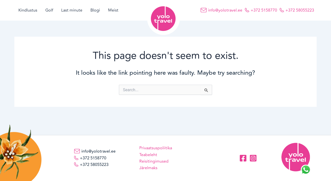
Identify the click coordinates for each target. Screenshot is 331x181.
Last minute (71, 10)
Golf (49, 10)
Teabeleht (148, 155)
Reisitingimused (154, 161)
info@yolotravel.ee (225, 10)
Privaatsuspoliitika (155, 148)
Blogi (95, 10)
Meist (113, 10)
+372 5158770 (264, 10)
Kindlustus (27, 10)
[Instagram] (253, 158)
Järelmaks (148, 168)
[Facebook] (243, 158)
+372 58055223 (299, 10)
